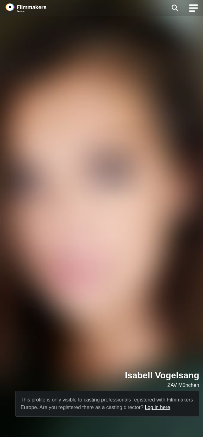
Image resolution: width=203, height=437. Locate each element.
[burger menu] (193, 8)
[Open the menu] (174, 8)
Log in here (157, 407)
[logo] (33, 8)
